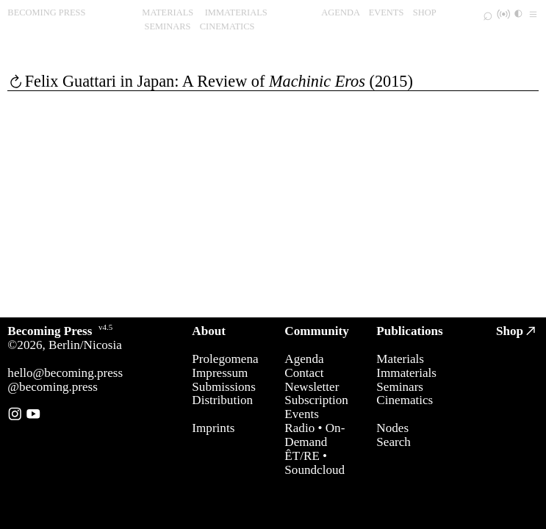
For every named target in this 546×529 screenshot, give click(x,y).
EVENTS (386, 12)
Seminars (399, 387)
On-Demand (314, 435)
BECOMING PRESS (46, 12)
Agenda (303, 359)
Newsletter (311, 387)
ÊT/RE (301, 456)
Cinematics (404, 400)
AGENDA (340, 12)
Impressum (220, 373)
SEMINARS (167, 26)
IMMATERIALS (236, 12)
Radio (299, 428)
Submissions (223, 387)
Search (393, 442)
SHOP (425, 12)
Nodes (392, 428)
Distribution (222, 400)
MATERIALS (167, 12)
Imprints (213, 428)
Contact (303, 373)
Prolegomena (225, 359)
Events (301, 414)
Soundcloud (314, 470)
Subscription (316, 400)
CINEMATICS (227, 26)
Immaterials (406, 373)
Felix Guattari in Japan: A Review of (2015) (219, 81)
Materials (400, 359)
